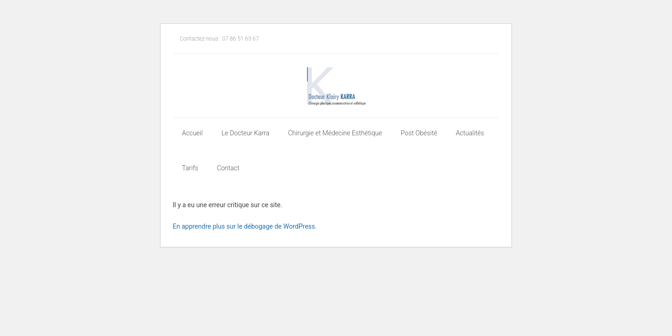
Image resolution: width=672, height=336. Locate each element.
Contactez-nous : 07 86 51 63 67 (219, 38)
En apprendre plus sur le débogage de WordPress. (245, 226)
